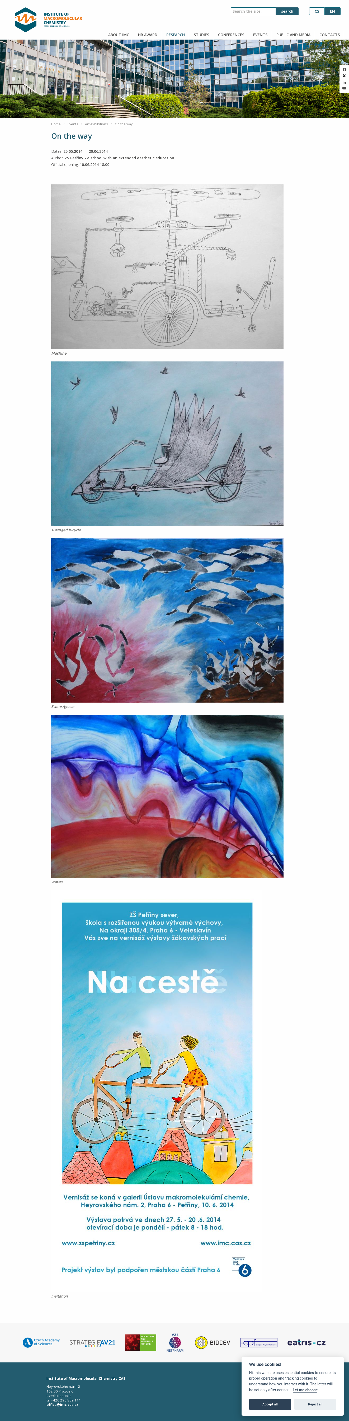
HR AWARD (147, 34)
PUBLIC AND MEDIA (292, 34)
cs (317, 11)
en (332, 11)
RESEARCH (175, 34)
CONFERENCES (230, 34)
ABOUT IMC (118, 34)
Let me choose (305, 1390)
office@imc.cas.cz (62, 1404)
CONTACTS (329, 34)
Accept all (270, 1404)
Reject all (315, 1404)
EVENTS (259, 34)
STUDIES (201, 34)
